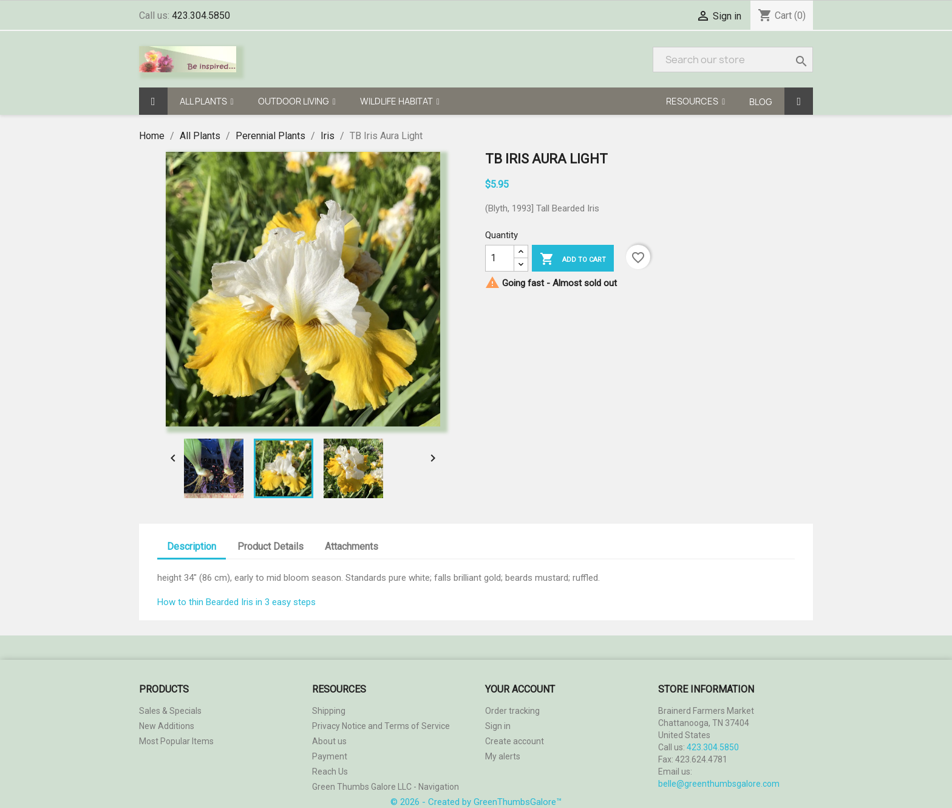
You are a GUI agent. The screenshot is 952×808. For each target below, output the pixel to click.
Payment (329, 756)
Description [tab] (191, 546)
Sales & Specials (170, 711)
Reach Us (330, 771)
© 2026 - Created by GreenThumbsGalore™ (476, 801)
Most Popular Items (176, 741)
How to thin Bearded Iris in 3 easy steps (236, 602)
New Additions (166, 726)
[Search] (733, 59)
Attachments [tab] (351, 546)
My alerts (502, 756)
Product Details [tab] (270, 546)
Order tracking (512, 711)
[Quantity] (499, 258)
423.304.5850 (201, 15)
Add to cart (573, 259)
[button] (207, 101)
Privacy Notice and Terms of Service (381, 726)
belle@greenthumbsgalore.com (719, 784)
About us (329, 741)
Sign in (727, 16)
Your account (520, 689)
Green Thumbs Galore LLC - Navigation (385, 787)
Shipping (328, 711)
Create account (514, 741)
